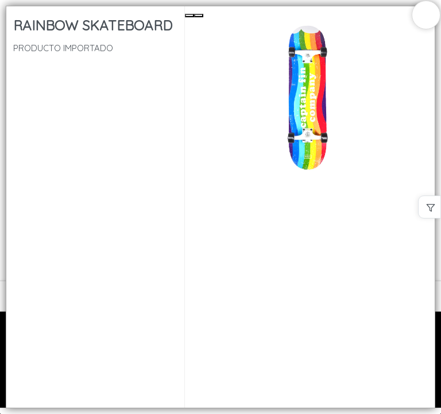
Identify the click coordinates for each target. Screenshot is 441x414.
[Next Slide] (198, 15)
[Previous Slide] (189, 15)
